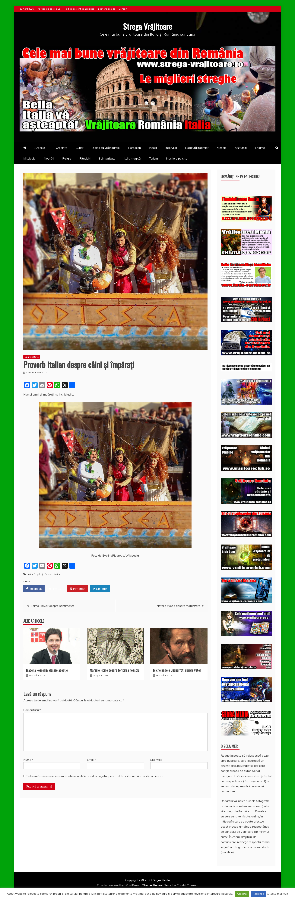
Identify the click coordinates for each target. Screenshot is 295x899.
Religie (66, 158)
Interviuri (171, 147)
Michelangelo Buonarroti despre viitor (177, 670)
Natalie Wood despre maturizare (178, 606)
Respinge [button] (258, 893)
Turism (153, 158)
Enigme (260, 147)
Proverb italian (53, 574)
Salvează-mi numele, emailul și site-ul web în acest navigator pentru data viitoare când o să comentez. (95, 776)
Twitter (55, 589)
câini (30, 574)
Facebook (34, 589)
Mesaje (222, 147)
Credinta (61, 147)
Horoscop (134, 147)
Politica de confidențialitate (79, 8)
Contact (123, 8)
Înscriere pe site (106, 8)
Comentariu (32, 710)
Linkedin (100, 589)
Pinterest (77, 589)
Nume (28, 759)
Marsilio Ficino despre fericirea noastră (114, 670)
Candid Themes (187, 885)
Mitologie (29, 158)
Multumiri (241, 147)
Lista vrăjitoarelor (196, 147)
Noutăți (49, 158)
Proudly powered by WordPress (119, 885)
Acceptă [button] (242, 893)
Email (91, 759)
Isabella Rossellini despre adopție (47, 670)
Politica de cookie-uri (49, 8)
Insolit (153, 147)
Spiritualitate (107, 158)
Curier (79, 147)
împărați (38, 574)
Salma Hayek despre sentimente (53, 606)
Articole (39, 147)
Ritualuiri (84, 158)
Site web (156, 759)
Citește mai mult (277, 893)
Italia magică (132, 158)
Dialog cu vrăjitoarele (106, 147)
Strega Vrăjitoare (147, 26)
